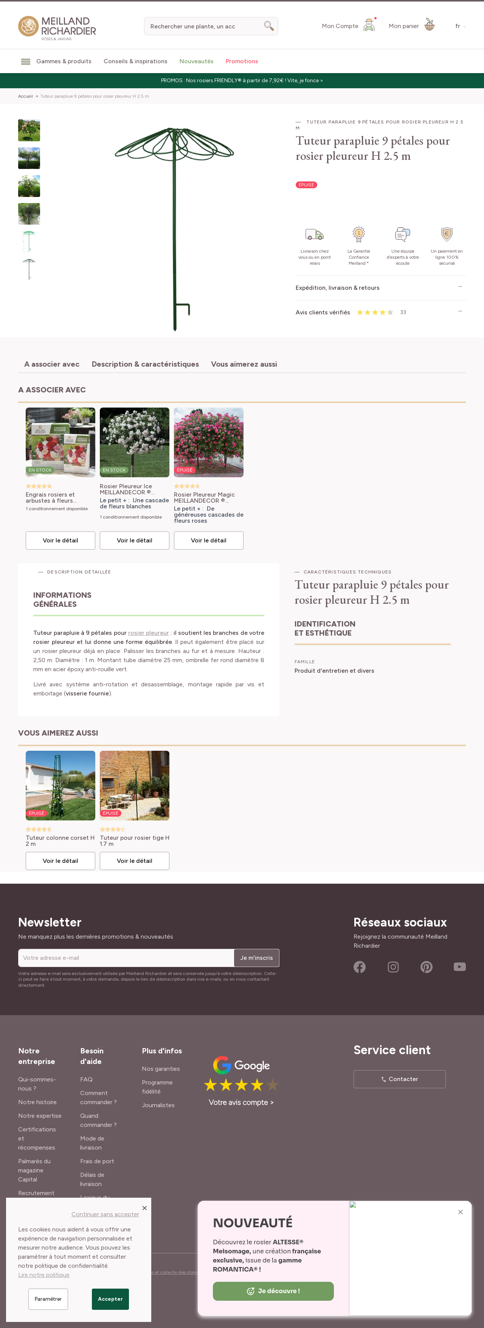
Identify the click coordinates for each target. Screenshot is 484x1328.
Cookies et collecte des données (171, 1272)
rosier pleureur (148, 632)
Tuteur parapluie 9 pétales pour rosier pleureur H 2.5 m (94, 96)
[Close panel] (144, 1207)
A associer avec (51, 364)
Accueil (25, 96)
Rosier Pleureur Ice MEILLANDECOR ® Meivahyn (126, 489)
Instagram (393, 967)
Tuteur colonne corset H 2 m (60, 841)
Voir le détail (60, 540)
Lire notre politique (44, 1274)
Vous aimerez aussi (244, 364)
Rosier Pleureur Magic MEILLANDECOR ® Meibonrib (204, 498)
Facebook (360, 967)
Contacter (403, 1079)
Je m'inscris (256, 957)
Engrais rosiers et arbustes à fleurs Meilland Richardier (52, 498)
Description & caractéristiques (145, 364)
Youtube (460, 967)
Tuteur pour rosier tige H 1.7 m (134, 841)
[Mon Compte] (349, 24)
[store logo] (57, 28)
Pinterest (426, 967)
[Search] (269, 26)
